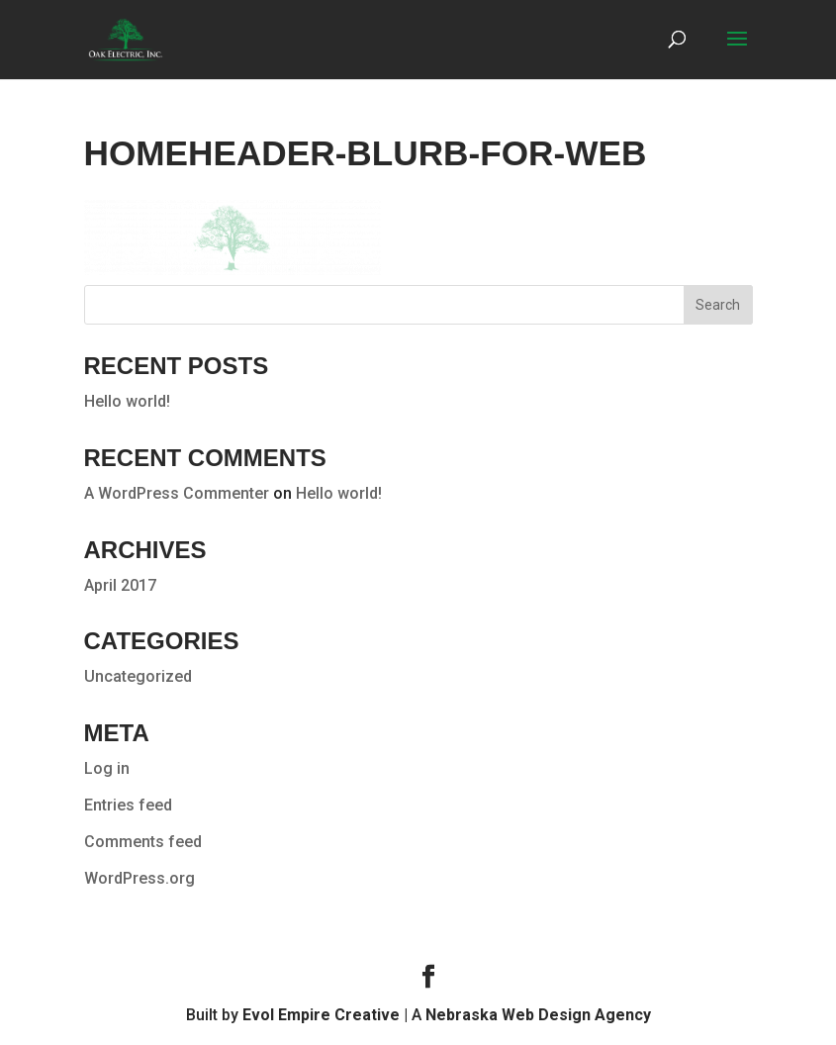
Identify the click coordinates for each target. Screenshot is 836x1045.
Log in (107, 768)
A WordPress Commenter (176, 493)
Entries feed (128, 805)
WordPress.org (139, 878)
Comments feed (143, 841)
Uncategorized (138, 676)
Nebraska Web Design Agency (538, 1014)
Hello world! (127, 401)
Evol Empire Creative (321, 1014)
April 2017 (120, 585)
